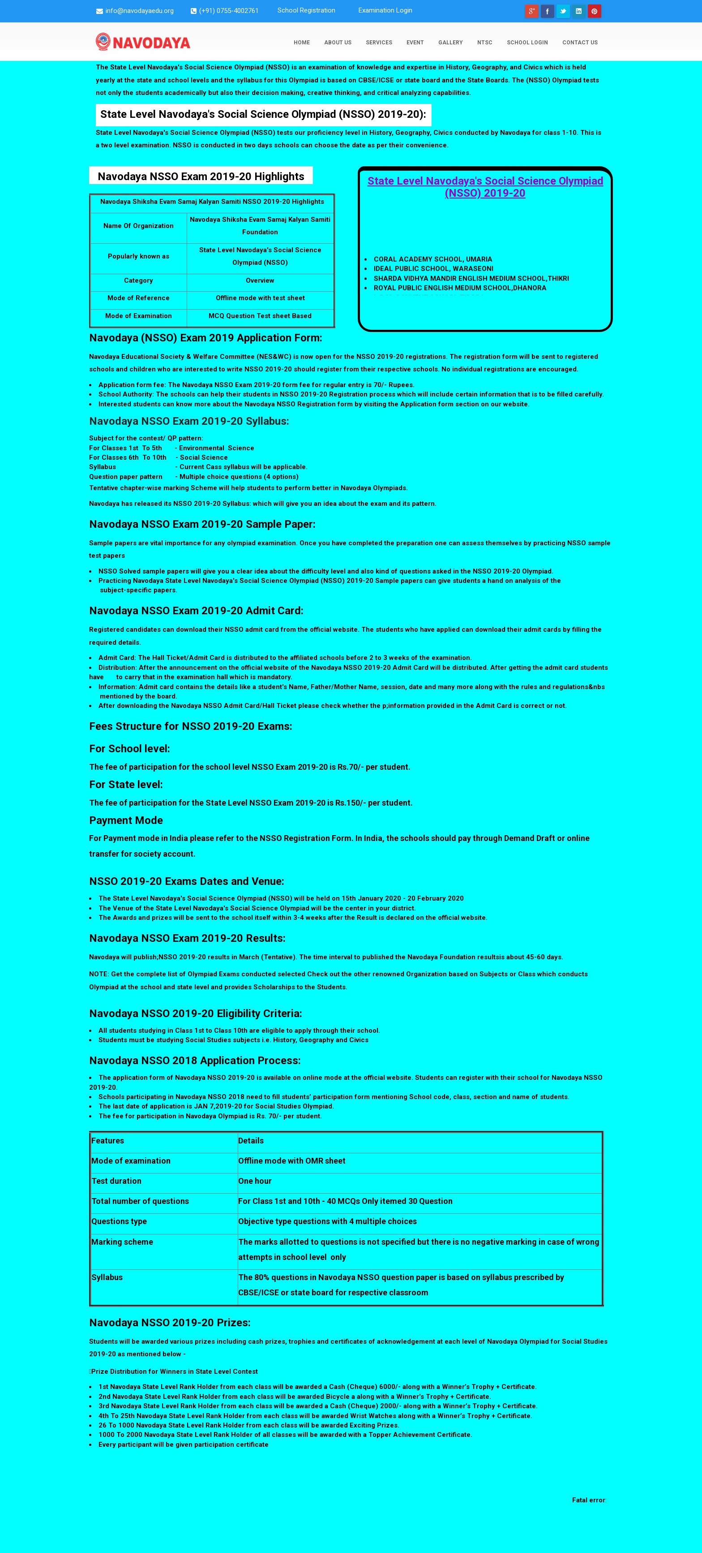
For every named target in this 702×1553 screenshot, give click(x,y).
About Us (337, 42)
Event (415, 42)
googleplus (532, 11)
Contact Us (580, 42)
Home (302, 42)
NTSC (484, 42)
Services (379, 42)
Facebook (547, 11)
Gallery (450, 42)
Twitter (563, 11)
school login (527, 42)
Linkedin (579, 11)
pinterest (594, 11)
